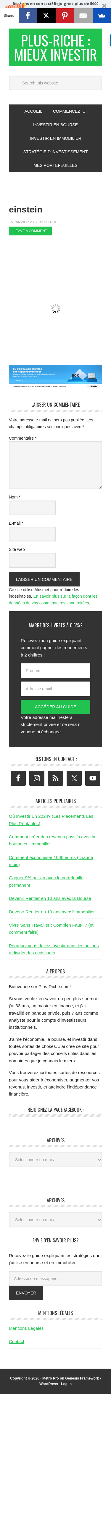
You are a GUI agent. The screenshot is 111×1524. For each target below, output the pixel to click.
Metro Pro (50, 1378)
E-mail (16, 523)
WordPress (48, 1384)
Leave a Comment (30, 231)
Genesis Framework (82, 1378)
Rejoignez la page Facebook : (56, 1109)
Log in (66, 1384)
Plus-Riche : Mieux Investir (55, 47)
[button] (55, 11)
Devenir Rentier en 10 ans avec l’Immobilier (52, 911)
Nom (14, 497)
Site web (17, 549)
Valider (79, 17)
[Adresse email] (55, 689)
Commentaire (22, 438)
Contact (16, 1341)
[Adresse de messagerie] (55, 1278)
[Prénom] (55, 670)
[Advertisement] (60, 250)
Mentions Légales (26, 1328)
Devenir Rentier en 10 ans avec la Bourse (50, 898)
